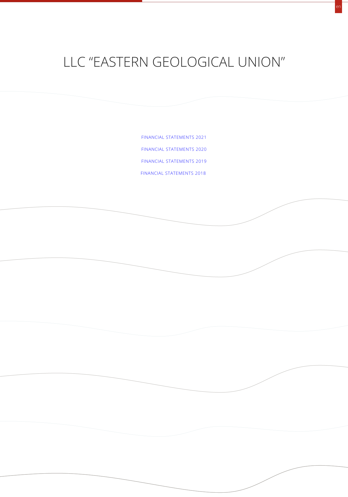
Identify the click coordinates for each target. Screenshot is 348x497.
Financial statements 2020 (174, 149)
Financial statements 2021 (174, 137)
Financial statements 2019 (174, 161)
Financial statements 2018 (174, 173)
